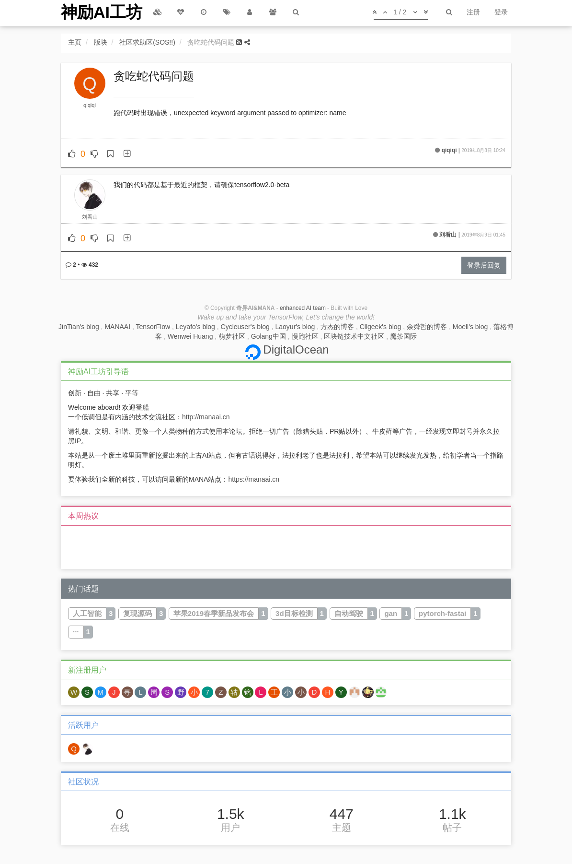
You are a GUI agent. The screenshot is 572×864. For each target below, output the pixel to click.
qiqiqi (89, 105)
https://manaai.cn (253, 479)
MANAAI (117, 327)
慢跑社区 (305, 336)
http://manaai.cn (206, 417)
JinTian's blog (78, 327)
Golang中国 (268, 336)
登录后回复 (484, 265)
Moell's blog (470, 327)
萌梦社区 (231, 336)
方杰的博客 (337, 327)
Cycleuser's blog (245, 327)
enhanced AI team (303, 308)
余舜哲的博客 (427, 327)
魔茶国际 (403, 336)
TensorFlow (153, 327)
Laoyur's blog (295, 327)
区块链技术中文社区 (354, 336)
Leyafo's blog (195, 327)
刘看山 (90, 217)
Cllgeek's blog (380, 327)
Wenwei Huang (190, 336)
